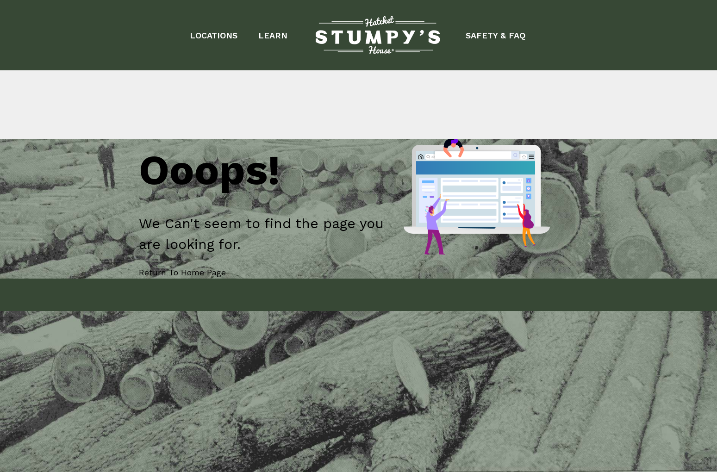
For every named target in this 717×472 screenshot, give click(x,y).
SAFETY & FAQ (495, 35)
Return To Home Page (182, 272)
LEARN (272, 35)
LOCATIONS (213, 35)
